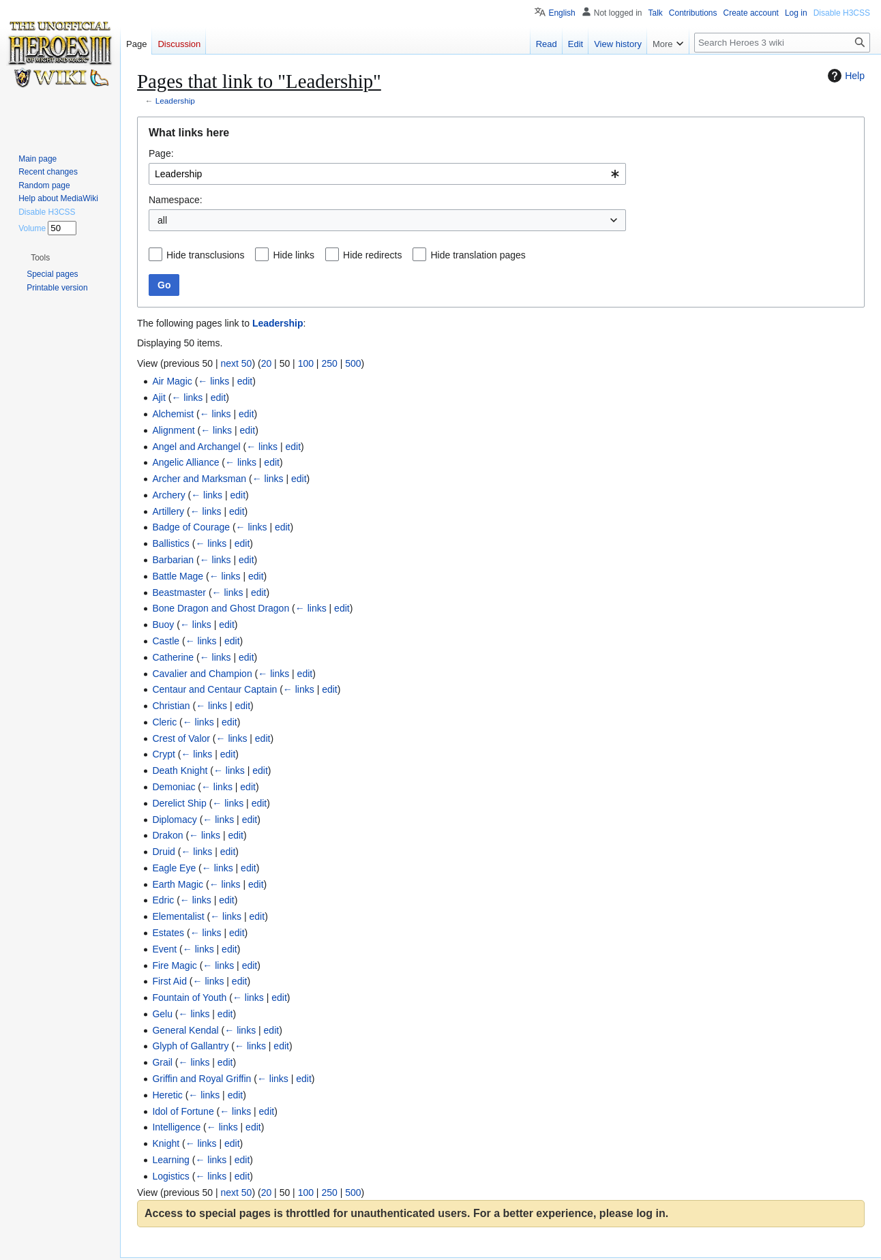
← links (213, 381)
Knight (165, 1143)
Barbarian (173, 559)
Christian (171, 705)
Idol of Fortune (182, 1111)
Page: (161, 153)
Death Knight (179, 770)
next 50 (236, 363)
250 (329, 363)
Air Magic (172, 381)
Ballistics (170, 543)
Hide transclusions (205, 255)
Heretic (167, 1095)
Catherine (173, 657)
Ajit (158, 397)
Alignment (173, 430)
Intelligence (176, 1127)
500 (353, 363)
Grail (162, 1062)
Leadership (175, 100)
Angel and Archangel (196, 446)
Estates (168, 932)
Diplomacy (174, 819)
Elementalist (178, 916)
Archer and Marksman (199, 478)
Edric (163, 900)
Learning (171, 1159)
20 (266, 363)
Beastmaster (179, 592)
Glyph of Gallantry (190, 1045)
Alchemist (173, 413)
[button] (40, 257)
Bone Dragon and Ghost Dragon (220, 608)
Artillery (168, 511)
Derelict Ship (179, 803)
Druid (163, 851)
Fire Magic (174, 965)
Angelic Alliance (185, 462)
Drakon (167, 835)
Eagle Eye (174, 867)
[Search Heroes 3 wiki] (782, 42)
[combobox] (387, 174)
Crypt (163, 754)
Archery (168, 495)
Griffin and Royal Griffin (201, 1078)
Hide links (293, 255)
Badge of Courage (191, 527)
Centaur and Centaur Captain (214, 689)
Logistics (170, 1176)
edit (245, 381)
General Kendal (185, 1030)
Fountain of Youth (189, 997)
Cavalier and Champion (202, 673)
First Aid (169, 981)
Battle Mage (177, 576)
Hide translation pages (477, 255)
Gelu (162, 1013)
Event (164, 949)
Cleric (164, 722)
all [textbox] (162, 220)
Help (844, 75)
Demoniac (173, 786)
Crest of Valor (181, 738)
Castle (165, 640)
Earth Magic (177, 884)
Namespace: (176, 199)
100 (306, 363)
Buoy (163, 624)
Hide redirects (372, 255)
